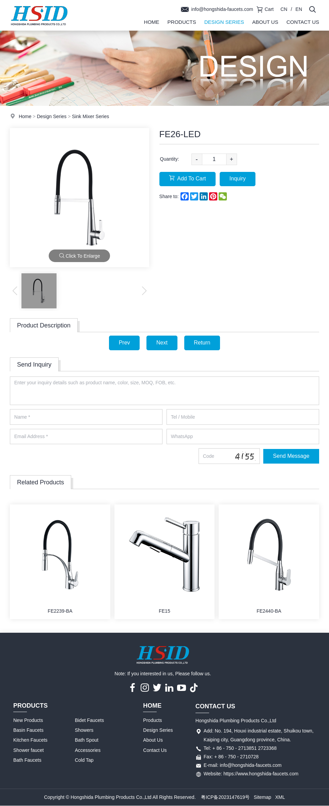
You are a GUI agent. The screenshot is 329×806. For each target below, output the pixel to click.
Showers (84, 730)
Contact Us (302, 22)
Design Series (224, 22)
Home (151, 22)
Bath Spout (86, 740)
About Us (265, 22)
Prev (124, 342)
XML (280, 797)
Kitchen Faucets (30, 740)
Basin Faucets (28, 730)
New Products (28, 720)
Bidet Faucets (89, 720)
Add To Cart (187, 178)
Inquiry (238, 179)
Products (182, 22)
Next (162, 342)
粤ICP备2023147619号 (225, 797)
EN (299, 9)
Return (202, 342)
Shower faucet (28, 750)
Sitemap (262, 797)
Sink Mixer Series (90, 116)
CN (283, 9)
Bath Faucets (27, 760)
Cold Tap (84, 760)
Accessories (87, 750)
